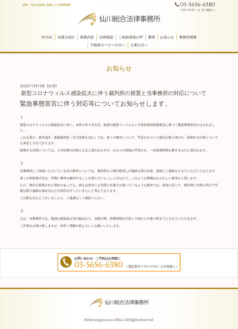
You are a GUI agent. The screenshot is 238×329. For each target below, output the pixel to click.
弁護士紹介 (66, 37)
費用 (151, 37)
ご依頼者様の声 (130, 37)
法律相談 (106, 37)
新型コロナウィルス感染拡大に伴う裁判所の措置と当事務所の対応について (114, 93)
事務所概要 (188, 37)
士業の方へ (139, 45)
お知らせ (167, 37)
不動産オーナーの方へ (107, 45)
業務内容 (87, 37)
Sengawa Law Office (108, 320)
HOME (46, 37)
